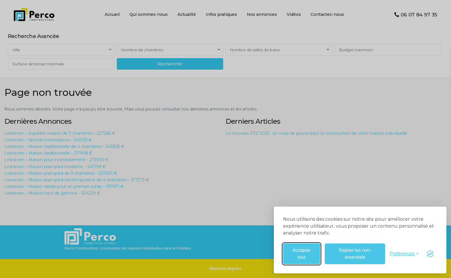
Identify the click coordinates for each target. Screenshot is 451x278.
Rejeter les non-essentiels (355, 254)
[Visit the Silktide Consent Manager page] (430, 254)
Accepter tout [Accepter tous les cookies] (302, 254)
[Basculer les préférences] (404, 253)
